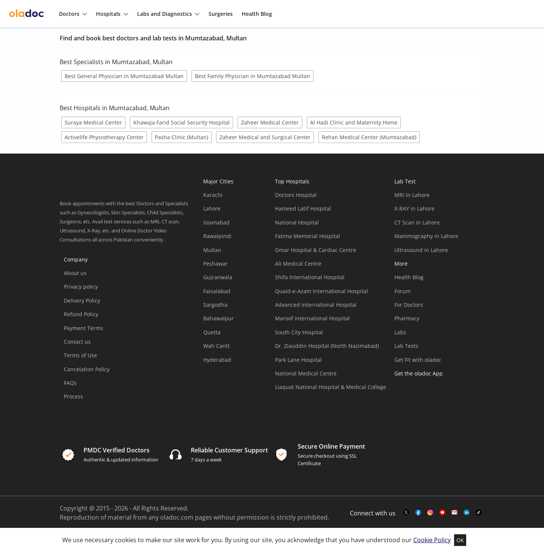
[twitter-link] (406, 512)
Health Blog (408, 277)
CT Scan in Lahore (417, 222)
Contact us (77, 341)
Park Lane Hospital (298, 359)
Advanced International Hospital (316, 304)
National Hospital (297, 222)
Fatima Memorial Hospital (307, 236)
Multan (212, 250)
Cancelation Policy (87, 369)
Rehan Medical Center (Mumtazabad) (369, 137)
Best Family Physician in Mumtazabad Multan (252, 76)
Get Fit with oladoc (417, 359)
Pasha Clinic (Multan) (181, 137)
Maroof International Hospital (312, 318)
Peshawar (215, 263)
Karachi (213, 194)
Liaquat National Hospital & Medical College (330, 387)
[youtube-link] (442, 512)
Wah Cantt (216, 345)
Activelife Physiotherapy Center (104, 137)
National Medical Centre (306, 373)
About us (75, 273)
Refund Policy (81, 314)
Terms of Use (80, 355)
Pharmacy (406, 318)
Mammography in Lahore (426, 236)
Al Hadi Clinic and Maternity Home (353, 122)
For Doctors (408, 304)
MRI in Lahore (412, 194)
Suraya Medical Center (93, 122)
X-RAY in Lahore (414, 208)
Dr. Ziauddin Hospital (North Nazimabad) (327, 345)
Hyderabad (217, 359)
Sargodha (215, 304)
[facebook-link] (418, 512)
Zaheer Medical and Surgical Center (265, 137)
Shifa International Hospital (310, 277)
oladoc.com (176, 517)
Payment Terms (83, 328)
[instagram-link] (430, 512)
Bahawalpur (218, 318)
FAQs (70, 382)
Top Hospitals (292, 181)
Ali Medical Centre (298, 263)
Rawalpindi (217, 236)
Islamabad (216, 222)
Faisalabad (216, 291)
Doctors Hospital (296, 194)
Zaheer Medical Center (270, 122)
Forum (402, 291)
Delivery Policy (82, 300)
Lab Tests (406, 345)
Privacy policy (81, 286)
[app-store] (428, 394)
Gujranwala (217, 277)
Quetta (212, 332)
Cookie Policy (432, 540)
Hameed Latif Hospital (303, 208)
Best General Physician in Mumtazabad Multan (124, 76)
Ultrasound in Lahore (421, 250)
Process (73, 396)
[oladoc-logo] (26, 13)
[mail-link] (454, 512)
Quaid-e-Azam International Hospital (321, 291)
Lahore (212, 208)
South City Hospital (299, 332)
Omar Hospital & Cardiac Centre (315, 250)
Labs (400, 332)
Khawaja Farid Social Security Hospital (181, 122)
